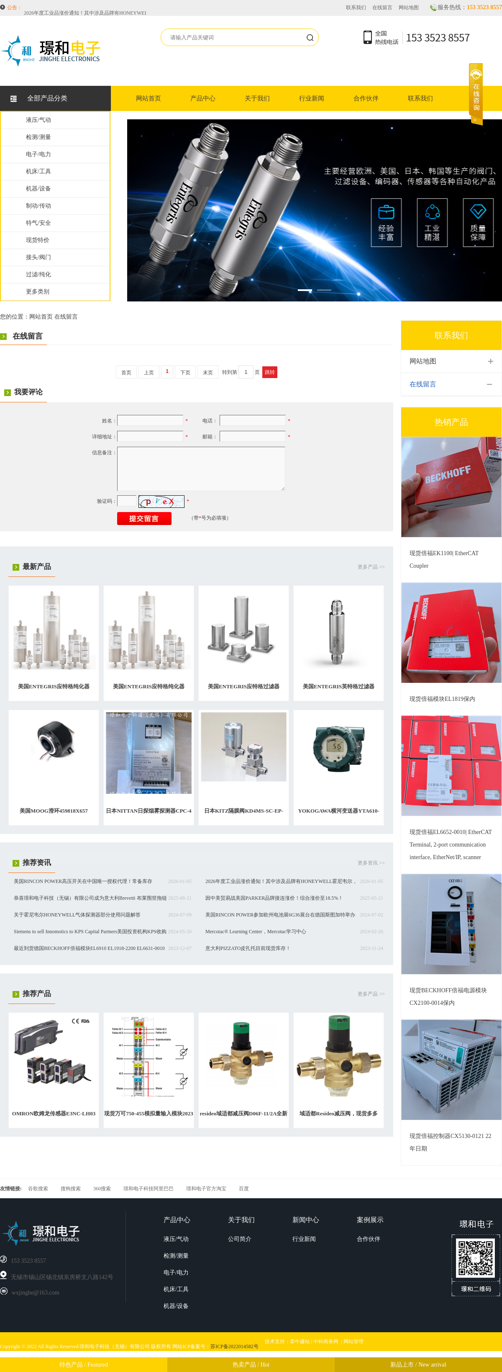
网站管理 (353, 1341)
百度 (244, 1189)
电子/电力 (38, 154)
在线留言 (382, 7)
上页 (149, 373)
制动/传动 (38, 206)
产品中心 (202, 98)
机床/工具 (38, 171)
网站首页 (148, 98)
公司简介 (239, 1239)
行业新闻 (311, 98)
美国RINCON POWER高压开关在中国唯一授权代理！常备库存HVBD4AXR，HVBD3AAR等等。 (130, 8)
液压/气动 (38, 120)
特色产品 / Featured (83, 1365)
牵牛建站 (300, 1341)
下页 (185, 373)
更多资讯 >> (371, 863)
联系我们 (356, 7)
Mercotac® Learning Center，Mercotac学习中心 (255, 931)
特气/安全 (38, 223)
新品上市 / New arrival (418, 1365)
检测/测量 (38, 137)
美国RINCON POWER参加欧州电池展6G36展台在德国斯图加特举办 (280, 915)
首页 (126, 373)
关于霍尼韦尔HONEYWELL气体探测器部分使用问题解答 (77, 915)
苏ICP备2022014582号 (234, 1346)
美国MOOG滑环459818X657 (54, 811)
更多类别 (37, 291)
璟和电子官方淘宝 (206, 1189)
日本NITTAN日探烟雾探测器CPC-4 (148, 811)
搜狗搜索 (71, 1189)
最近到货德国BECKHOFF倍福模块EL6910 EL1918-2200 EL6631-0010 (89, 948)
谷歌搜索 (38, 1189)
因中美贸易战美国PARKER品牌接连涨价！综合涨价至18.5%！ (274, 898)
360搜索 (102, 1189)
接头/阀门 (38, 257)
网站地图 (409, 7)
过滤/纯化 (38, 274)
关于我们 (257, 98)
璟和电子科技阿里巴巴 (148, 1189)
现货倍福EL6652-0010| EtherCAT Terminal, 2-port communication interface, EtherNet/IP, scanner (451, 844)
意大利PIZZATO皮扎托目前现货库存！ (248, 948)
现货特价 (37, 240)
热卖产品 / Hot (251, 1365)
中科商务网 (325, 1341)
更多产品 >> (371, 567)
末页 (208, 373)
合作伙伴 (366, 98)
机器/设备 (38, 188)
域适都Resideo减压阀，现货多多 (338, 1113)
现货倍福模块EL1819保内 (442, 699)
